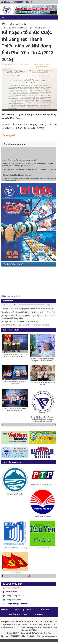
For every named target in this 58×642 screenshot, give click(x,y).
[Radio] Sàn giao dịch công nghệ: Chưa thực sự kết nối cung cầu (27, 309)
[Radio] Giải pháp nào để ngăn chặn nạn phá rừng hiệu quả (25, 325)
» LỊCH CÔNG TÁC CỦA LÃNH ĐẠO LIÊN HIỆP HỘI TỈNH (21, 161)
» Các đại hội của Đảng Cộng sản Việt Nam (16, 175)
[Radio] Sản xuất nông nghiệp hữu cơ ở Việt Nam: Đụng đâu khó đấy (28, 312)
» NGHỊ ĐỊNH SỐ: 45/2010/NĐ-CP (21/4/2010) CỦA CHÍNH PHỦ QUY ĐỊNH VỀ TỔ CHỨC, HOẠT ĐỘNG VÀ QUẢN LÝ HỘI (29, 165)
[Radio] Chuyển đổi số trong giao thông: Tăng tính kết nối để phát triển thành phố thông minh (28, 316)
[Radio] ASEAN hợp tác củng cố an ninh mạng (19, 321)
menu (3, 17)
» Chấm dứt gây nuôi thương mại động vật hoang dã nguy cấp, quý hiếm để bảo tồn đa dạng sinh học (29, 180)
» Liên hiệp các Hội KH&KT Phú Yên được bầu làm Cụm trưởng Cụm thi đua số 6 (29, 171)
